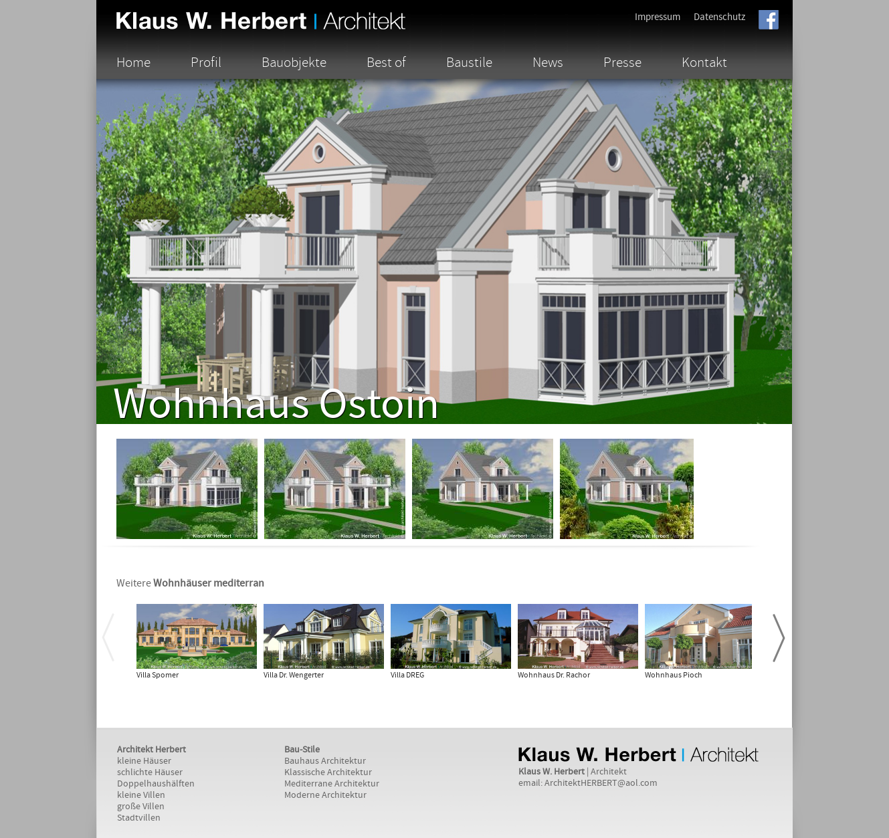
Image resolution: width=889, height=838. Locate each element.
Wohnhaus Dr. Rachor (554, 675)
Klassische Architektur (328, 772)
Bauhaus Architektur (325, 761)
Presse (622, 62)
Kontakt (704, 62)
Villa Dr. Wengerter (294, 675)
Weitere (190, 583)
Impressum (657, 17)
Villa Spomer (157, 675)
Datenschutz (719, 17)
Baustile (469, 62)
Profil (206, 62)
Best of (386, 62)
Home (133, 62)
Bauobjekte (294, 62)
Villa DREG (407, 675)
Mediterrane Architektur (331, 784)
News (547, 62)
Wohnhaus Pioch (673, 675)
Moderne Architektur (325, 795)
